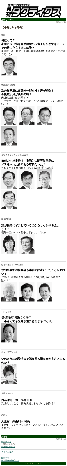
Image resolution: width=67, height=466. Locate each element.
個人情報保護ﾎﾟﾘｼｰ (10, 460)
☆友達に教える (8, 446)
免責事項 (5, 458)
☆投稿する (6, 441)
